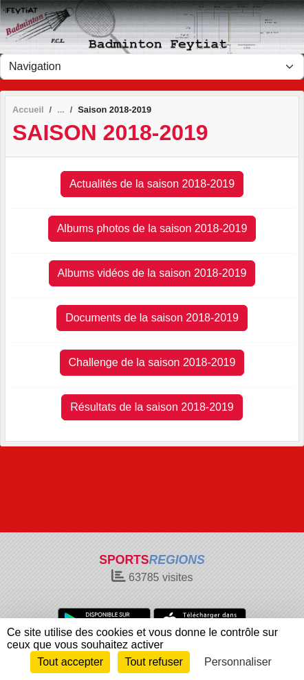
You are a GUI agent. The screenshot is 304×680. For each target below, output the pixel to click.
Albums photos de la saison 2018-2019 (152, 228)
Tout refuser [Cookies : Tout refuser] (153, 662)
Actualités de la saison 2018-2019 (152, 184)
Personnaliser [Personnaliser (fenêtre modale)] (238, 662)
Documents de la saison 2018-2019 (152, 318)
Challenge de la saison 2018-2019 (152, 362)
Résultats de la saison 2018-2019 (152, 407)
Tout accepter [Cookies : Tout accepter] (70, 662)
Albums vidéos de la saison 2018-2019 (152, 273)
